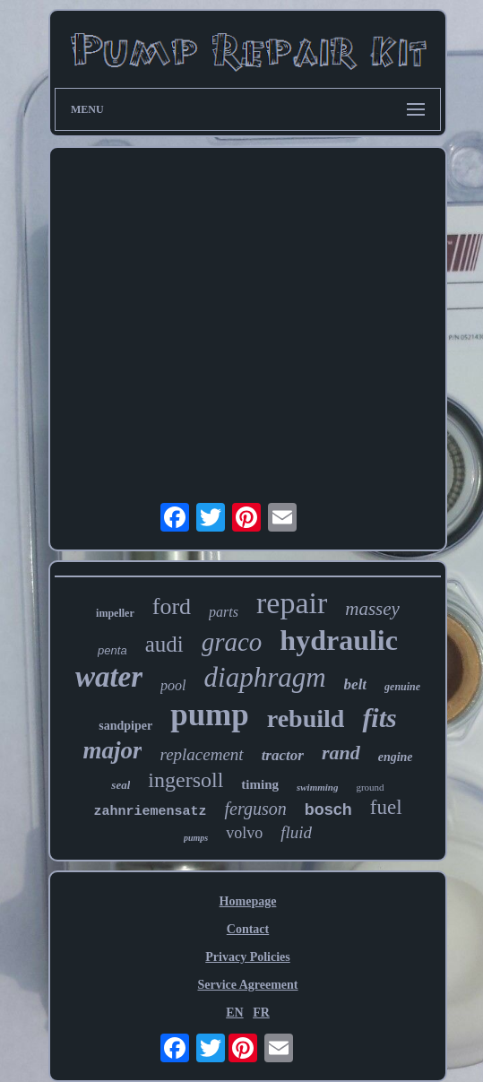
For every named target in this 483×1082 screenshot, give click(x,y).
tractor (283, 755)
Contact (248, 929)
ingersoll (185, 780)
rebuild (306, 718)
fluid (296, 832)
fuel (386, 807)
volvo (244, 833)
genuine (402, 686)
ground (370, 787)
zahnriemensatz (149, 811)
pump (209, 714)
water (108, 677)
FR (261, 1012)
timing (260, 784)
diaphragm (265, 677)
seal (120, 785)
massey (372, 608)
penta (112, 650)
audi (164, 644)
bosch (328, 809)
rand (341, 752)
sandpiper (125, 725)
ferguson (255, 808)
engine (395, 757)
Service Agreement (247, 984)
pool (172, 685)
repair (291, 602)
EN (234, 1012)
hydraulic (339, 640)
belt (355, 684)
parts (223, 611)
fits (379, 717)
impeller (115, 613)
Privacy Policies (247, 957)
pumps (196, 838)
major (112, 750)
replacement (201, 754)
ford (171, 606)
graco (232, 642)
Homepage (248, 901)
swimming (317, 787)
